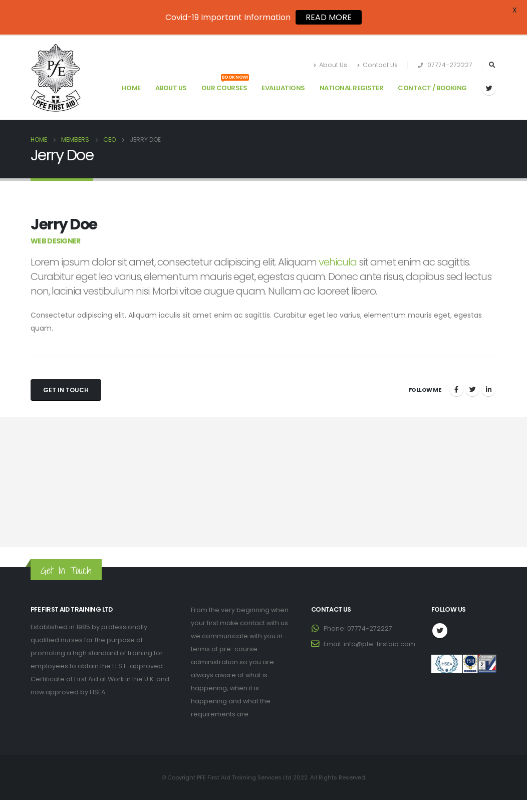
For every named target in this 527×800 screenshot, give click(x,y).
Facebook (456, 389)
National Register (352, 88)
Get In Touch (66, 390)
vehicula (338, 262)
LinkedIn (488, 389)
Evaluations (283, 88)
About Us (330, 65)
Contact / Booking (432, 88)
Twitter (472, 389)
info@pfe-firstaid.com (379, 644)
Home (131, 88)
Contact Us (377, 65)
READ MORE (329, 17)
